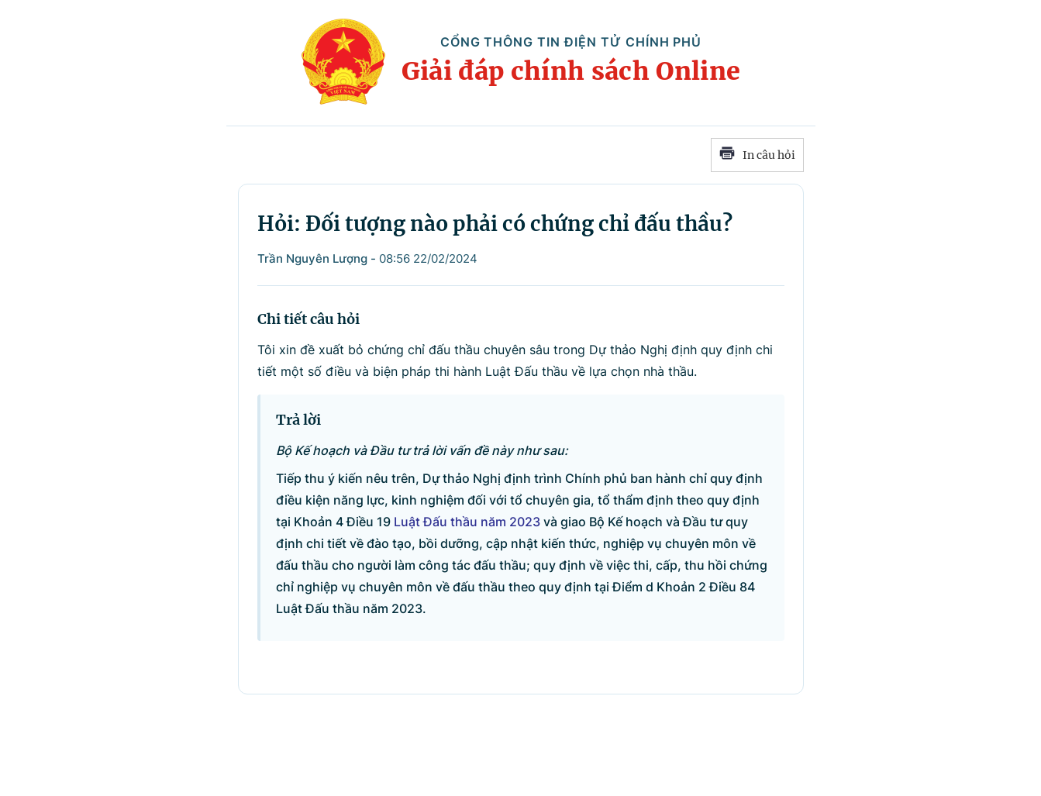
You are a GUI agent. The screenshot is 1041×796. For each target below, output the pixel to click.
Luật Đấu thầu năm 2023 (467, 521)
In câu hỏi (757, 155)
